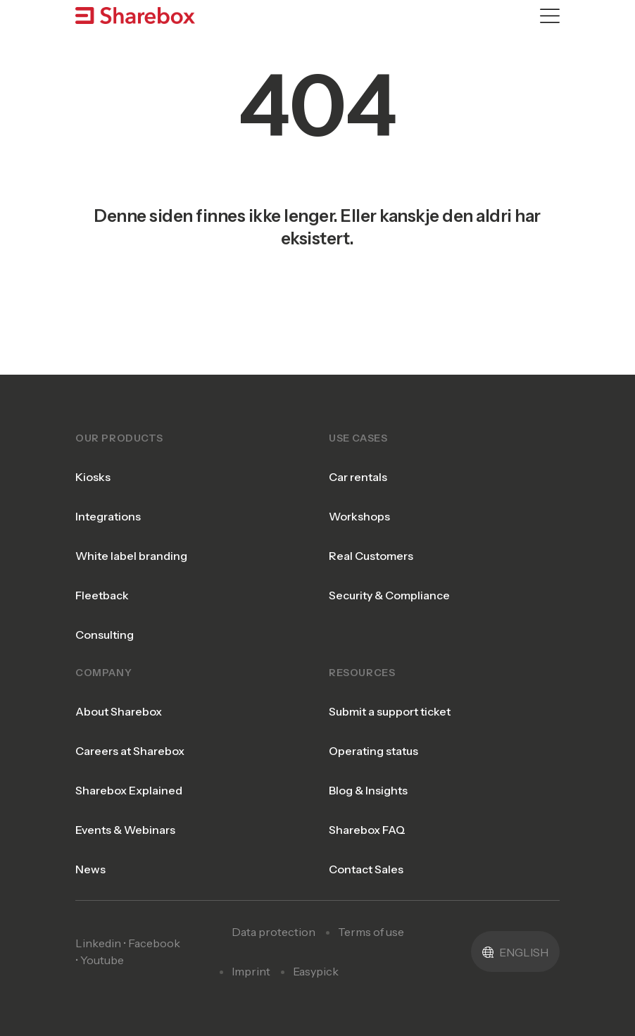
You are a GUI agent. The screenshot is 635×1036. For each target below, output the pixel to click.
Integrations (108, 516)
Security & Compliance (389, 595)
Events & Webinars (125, 830)
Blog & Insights (368, 790)
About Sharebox (118, 711)
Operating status (373, 751)
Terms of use (371, 932)
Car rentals (358, 477)
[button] (515, 951)
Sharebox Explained (128, 790)
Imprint (251, 971)
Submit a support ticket (390, 711)
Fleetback (102, 595)
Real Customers (371, 556)
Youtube (102, 960)
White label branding (131, 556)
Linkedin (98, 943)
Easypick (316, 971)
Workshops (359, 516)
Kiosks (93, 477)
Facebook (154, 943)
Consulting (104, 635)
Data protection (273, 932)
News (90, 869)
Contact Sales (366, 869)
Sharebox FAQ (367, 830)
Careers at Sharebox (129, 751)
